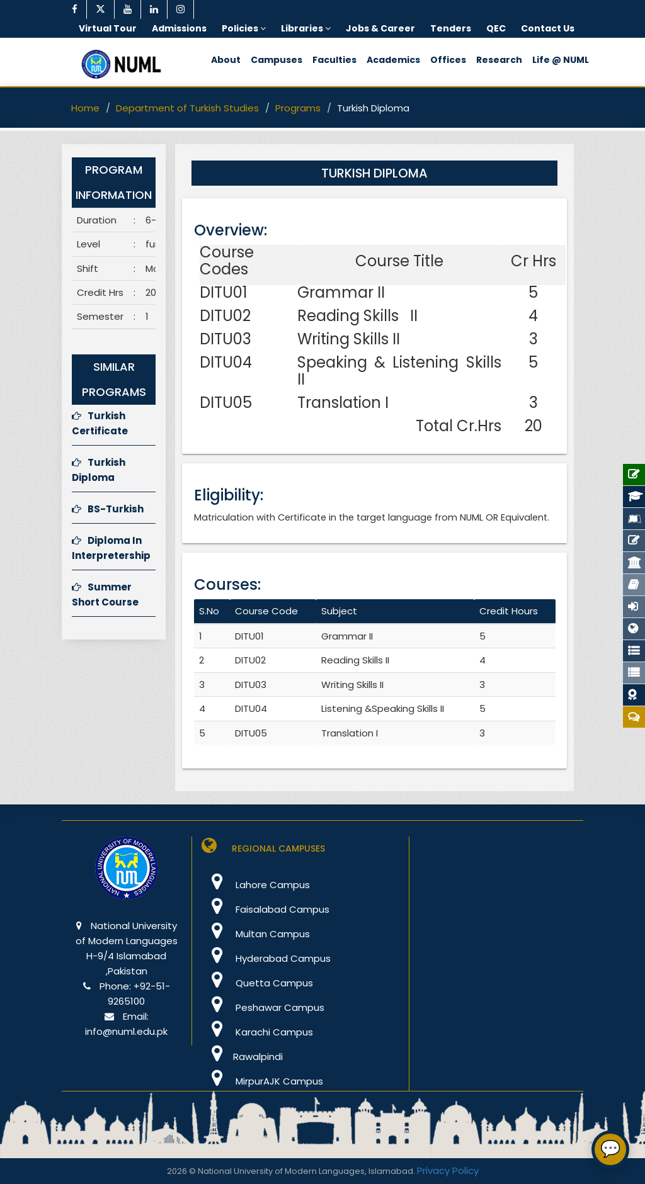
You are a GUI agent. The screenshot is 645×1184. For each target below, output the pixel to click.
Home (85, 108)
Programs (298, 108)
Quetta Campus (257, 982)
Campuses (276, 60)
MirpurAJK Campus (262, 1081)
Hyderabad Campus (266, 958)
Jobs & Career (380, 28)
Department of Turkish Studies (187, 108)
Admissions (179, 28)
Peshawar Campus (263, 1007)
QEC (496, 28)
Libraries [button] (306, 28)
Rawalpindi (242, 1056)
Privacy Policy (448, 1170)
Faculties (334, 60)
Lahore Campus (256, 884)
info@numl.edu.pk (126, 1031)
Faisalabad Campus (265, 909)
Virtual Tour (108, 28)
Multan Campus (256, 933)
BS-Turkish (108, 509)
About (226, 60)
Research (499, 60)
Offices (448, 60)
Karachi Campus (257, 1032)
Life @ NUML (560, 60)
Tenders (450, 28)
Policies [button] (244, 28)
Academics (393, 60)
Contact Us (547, 28)
